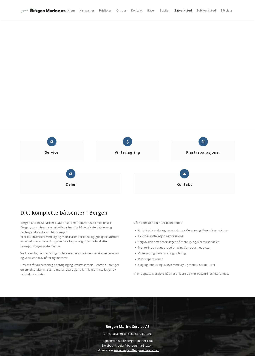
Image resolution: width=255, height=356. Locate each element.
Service (51, 152)
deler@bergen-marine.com (135, 345)
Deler (71, 184)
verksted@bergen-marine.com (132, 341)
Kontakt (184, 184)
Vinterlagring (127, 152)
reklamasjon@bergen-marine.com (136, 350)
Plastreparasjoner (203, 152)
